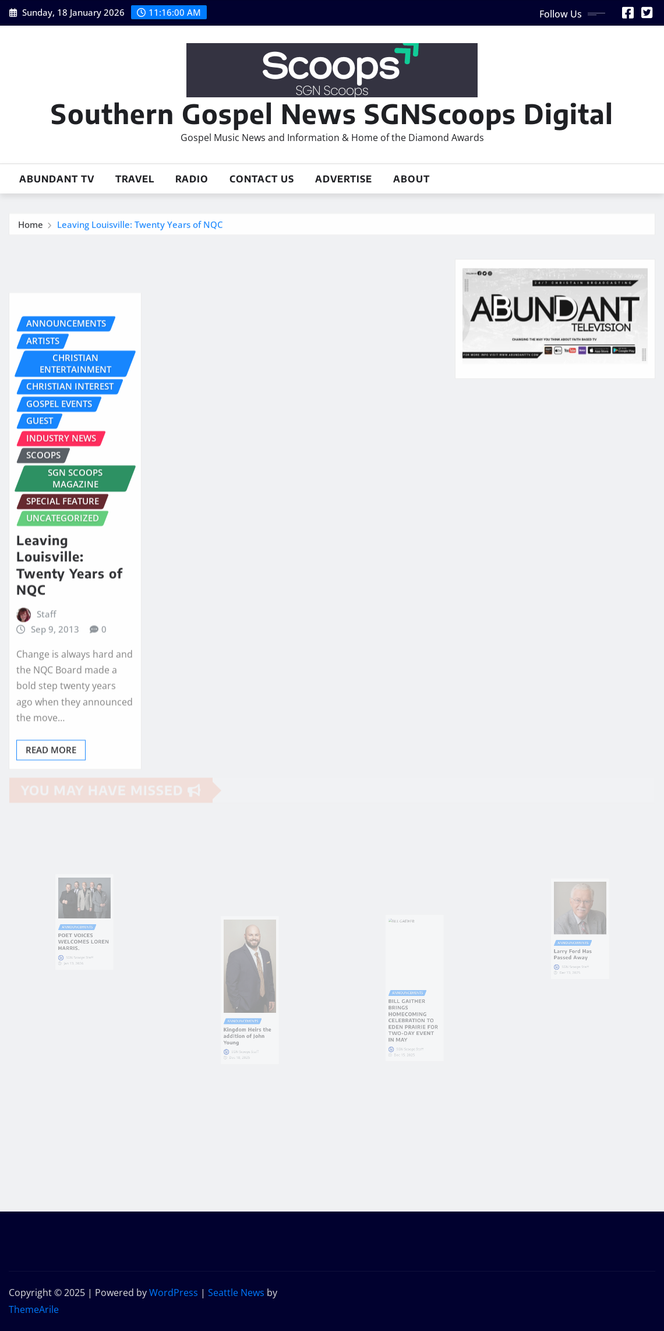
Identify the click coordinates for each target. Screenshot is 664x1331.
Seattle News (236, 1292)
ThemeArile (34, 1309)
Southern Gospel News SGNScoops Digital (332, 113)
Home (30, 226)
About (411, 179)
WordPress (173, 1292)
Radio (192, 179)
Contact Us (261, 179)
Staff (46, 664)
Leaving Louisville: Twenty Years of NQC (139, 226)
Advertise (343, 179)
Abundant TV (56, 179)
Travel (134, 179)
